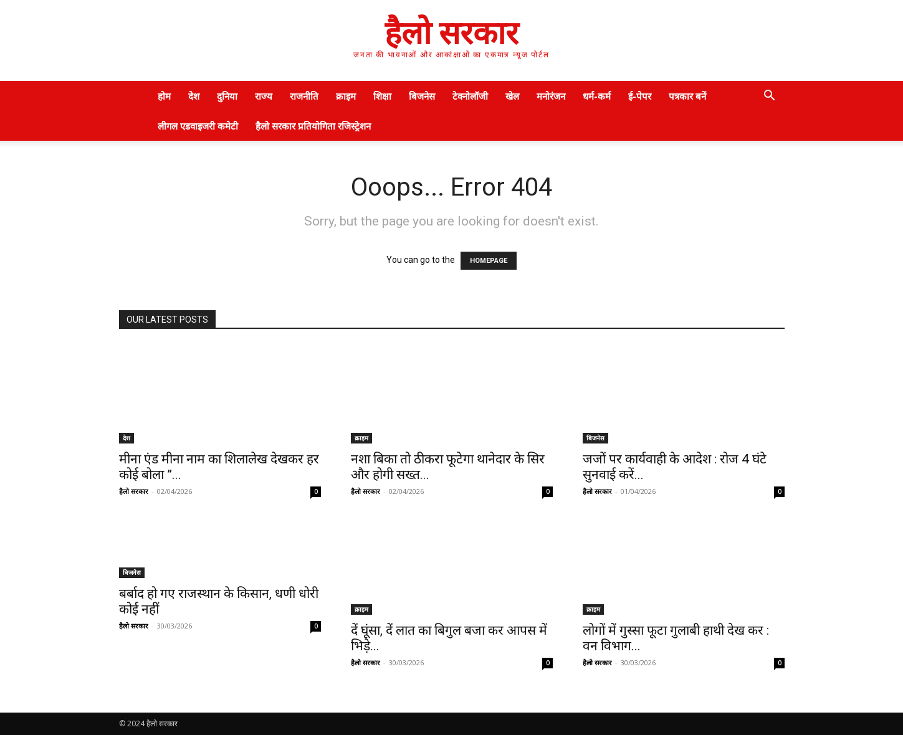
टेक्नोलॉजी (470, 96)
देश (193, 96)
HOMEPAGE (488, 261)
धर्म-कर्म (597, 96)
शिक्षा (382, 96)
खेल (512, 96)
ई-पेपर (639, 96)
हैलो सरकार (133, 491)
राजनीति (304, 96)
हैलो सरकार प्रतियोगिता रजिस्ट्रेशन (313, 126)
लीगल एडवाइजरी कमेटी (198, 126)
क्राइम (346, 96)
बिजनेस (422, 96)
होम (164, 96)
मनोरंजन (551, 96)
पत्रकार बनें (687, 96)
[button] (770, 97)
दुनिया (227, 96)
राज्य (263, 96)
